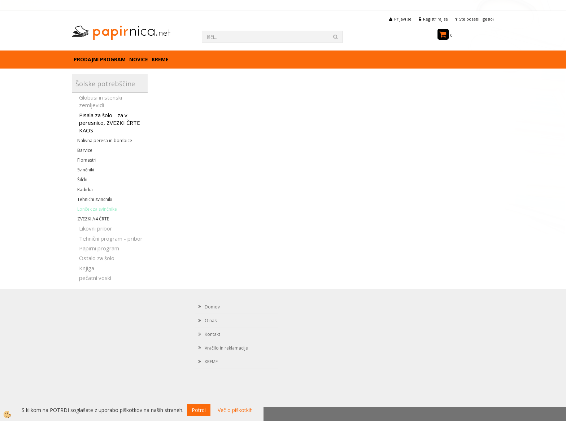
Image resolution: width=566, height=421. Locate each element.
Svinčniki (85, 170)
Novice (138, 59)
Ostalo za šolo (96, 258)
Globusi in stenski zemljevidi (100, 101)
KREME (160, 59)
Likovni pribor (95, 228)
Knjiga (86, 268)
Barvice (84, 150)
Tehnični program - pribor (111, 238)
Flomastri (86, 160)
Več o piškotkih (235, 410)
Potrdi (199, 410)
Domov (212, 307)
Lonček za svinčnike (97, 209)
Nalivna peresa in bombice (104, 140)
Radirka (85, 190)
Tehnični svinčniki (94, 199)
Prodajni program (100, 59)
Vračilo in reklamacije (226, 348)
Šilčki (82, 179)
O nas (211, 320)
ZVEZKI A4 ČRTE (93, 219)
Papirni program (99, 248)
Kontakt (212, 334)
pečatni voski (95, 277)
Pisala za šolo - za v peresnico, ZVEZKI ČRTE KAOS (109, 122)
